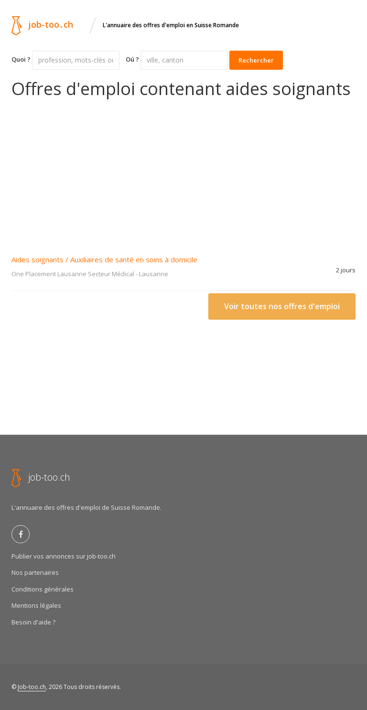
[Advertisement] (183, 170)
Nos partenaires (35, 572)
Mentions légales (36, 605)
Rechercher (256, 60)
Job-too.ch (32, 687)
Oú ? (132, 59)
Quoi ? (21, 59)
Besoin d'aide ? (33, 622)
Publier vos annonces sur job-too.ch (63, 556)
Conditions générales (42, 589)
